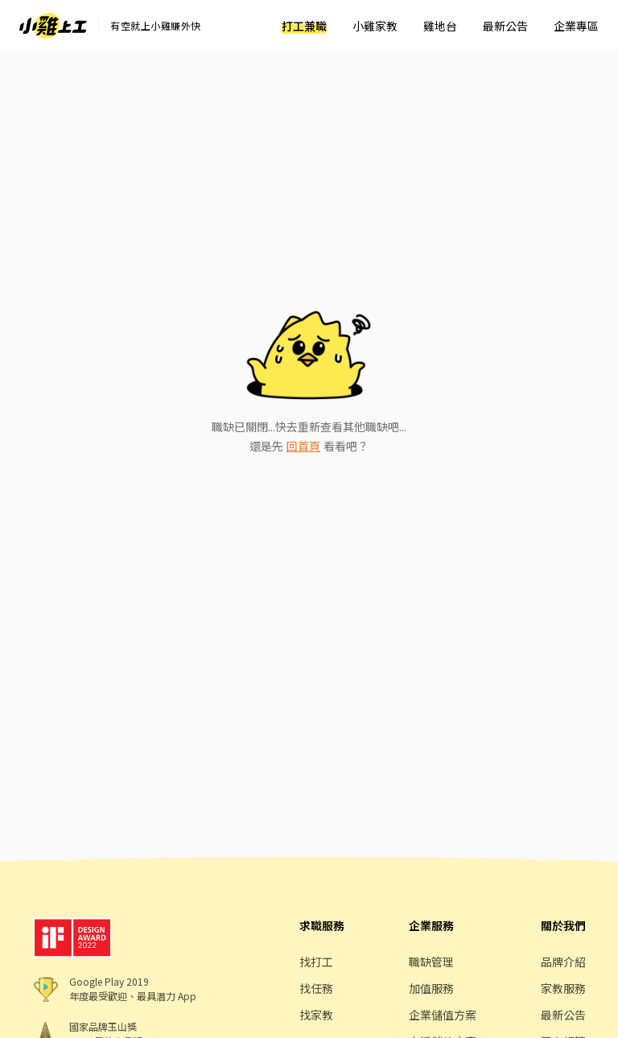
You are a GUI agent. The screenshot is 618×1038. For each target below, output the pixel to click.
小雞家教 (375, 26)
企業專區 (576, 26)
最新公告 (505, 26)
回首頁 (303, 446)
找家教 (316, 1015)
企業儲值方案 (442, 1015)
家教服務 (563, 988)
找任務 (316, 988)
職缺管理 (431, 962)
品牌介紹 (563, 962)
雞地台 (440, 26)
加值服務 (431, 988)
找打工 (316, 962)
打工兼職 (304, 26)
